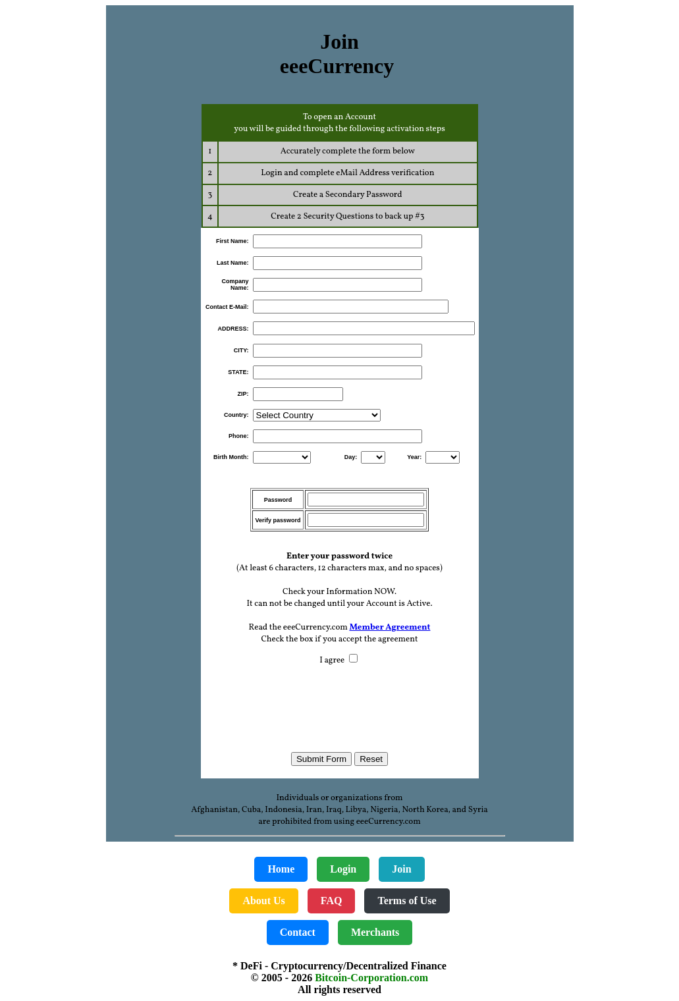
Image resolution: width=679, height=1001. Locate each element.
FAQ (331, 900)
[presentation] (340, 702)
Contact (297, 932)
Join (401, 869)
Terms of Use (406, 900)
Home (280, 869)
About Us (263, 900)
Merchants (375, 932)
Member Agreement (389, 628)
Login (343, 869)
